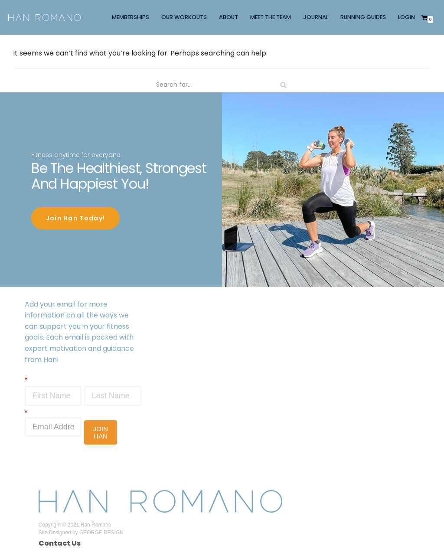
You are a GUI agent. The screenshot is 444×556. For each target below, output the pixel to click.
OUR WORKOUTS (184, 17)
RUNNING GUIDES (363, 17)
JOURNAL (315, 17)
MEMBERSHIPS (130, 17)
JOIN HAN (100, 431)
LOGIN (406, 17)
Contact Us (60, 542)
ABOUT (228, 17)
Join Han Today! (75, 217)
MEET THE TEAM (270, 17)
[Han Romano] (44, 17)
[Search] (222, 84)
